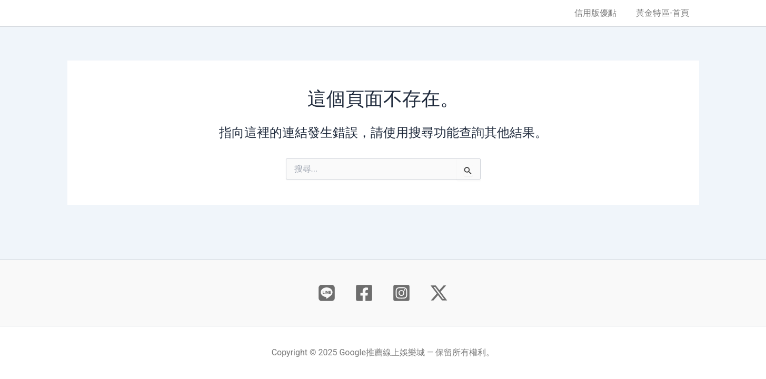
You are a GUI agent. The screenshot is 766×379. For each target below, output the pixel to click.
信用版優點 (600, 13)
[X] (439, 293)
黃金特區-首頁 (664, 13)
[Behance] (326, 293)
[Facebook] (364, 293)
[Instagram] (401, 293)
